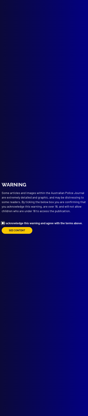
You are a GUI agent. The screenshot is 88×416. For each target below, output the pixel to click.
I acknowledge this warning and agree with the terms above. (43, 223)
